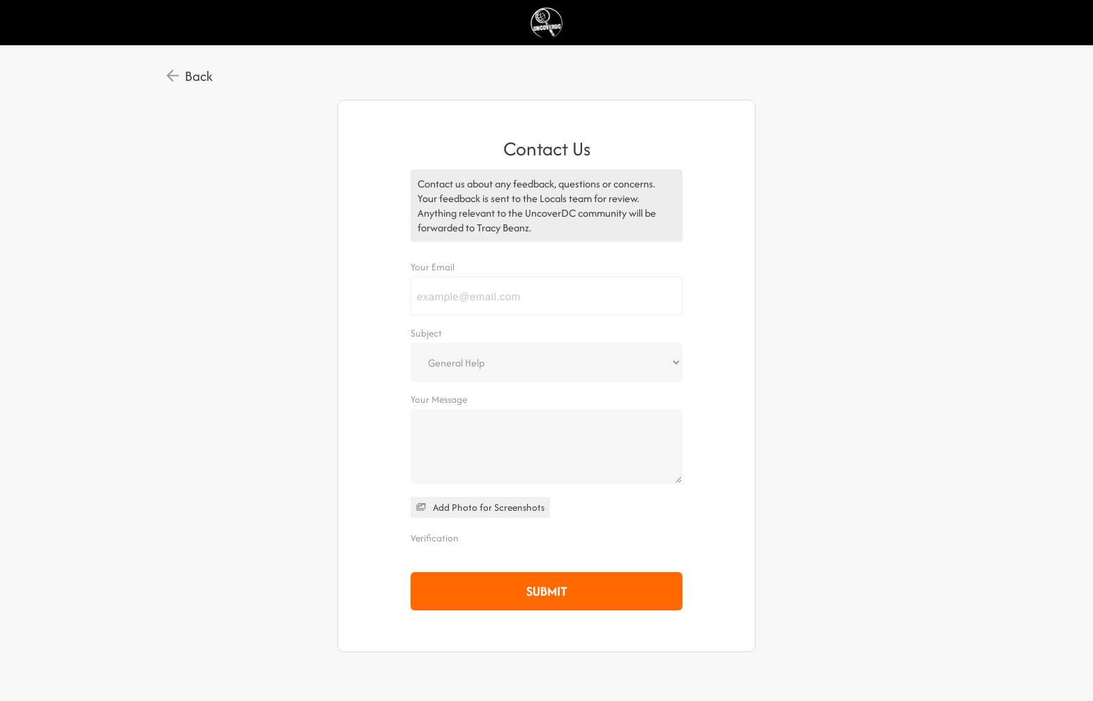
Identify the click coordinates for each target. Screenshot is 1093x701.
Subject (426, 333)
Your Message (439, 399)
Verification (435, 538)
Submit (546, 591)
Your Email (432, 267)
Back (199, 76)
